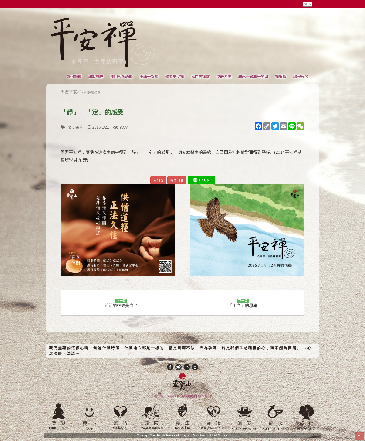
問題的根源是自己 (121, 303)
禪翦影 (280, 76)
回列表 (158, 180)
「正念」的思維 (242, 303)
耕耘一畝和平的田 (253, 76)
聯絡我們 (172, 396)
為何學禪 (74, 76)
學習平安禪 (174, 76)
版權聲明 (204, 396)
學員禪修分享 (92, 92)
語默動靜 (95, 76)
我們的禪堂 (200, 76)
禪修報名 (176, 180)
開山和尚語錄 (121, 76)
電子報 (159, 396)
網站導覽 (188, 396)
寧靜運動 (223, 76)
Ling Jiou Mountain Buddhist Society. (204, 435)
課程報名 (300, 76)
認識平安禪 (149, 76)
